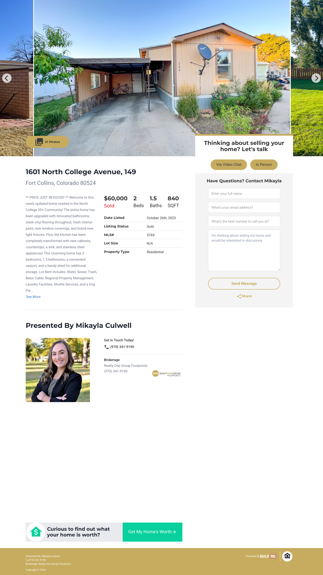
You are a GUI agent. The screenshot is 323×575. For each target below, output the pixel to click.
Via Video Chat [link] (228, 164)
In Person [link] (264, 164)
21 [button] (47, 141)
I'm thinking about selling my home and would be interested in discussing (244, 250)
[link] (104, 532)
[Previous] (7, 78)
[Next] (316, 78)
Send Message (244, 283)
